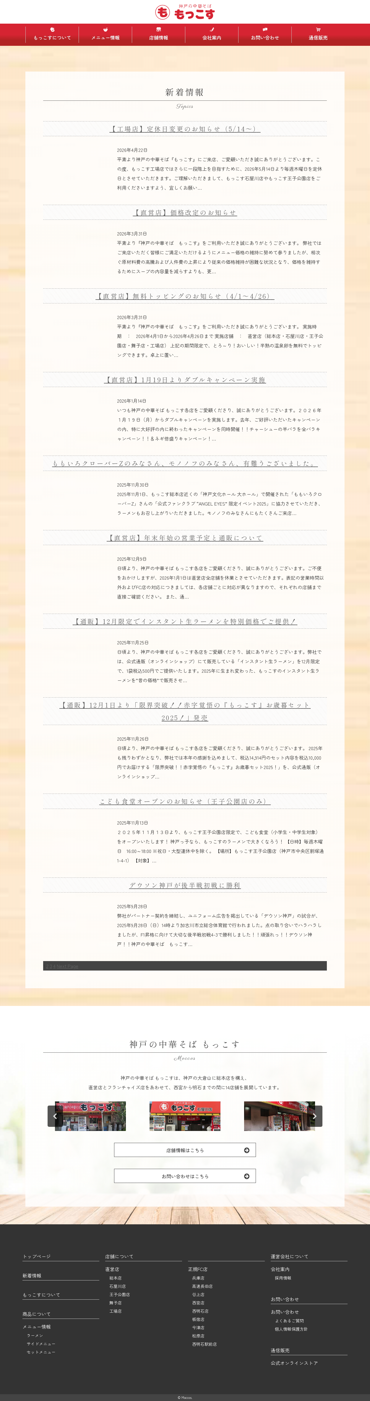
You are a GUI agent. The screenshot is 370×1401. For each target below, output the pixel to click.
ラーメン (35, 1335)
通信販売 (318, 34)
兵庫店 (198, 1278)
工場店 (115, 1311)
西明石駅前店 (204, 1344)
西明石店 (200, 1311)
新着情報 (31, 1275)
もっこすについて (52, 34)
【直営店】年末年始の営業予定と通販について (185, 537)
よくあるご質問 (289, 1321)
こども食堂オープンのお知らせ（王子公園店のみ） (185, 801)
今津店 (198, 1327)
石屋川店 (117, 1286)
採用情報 (283, 1278)
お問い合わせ (265, 34)
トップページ (36, 1256)
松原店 (198, 1336)
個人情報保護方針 (291, 1329)
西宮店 (198, 1303)
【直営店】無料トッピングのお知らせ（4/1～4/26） (184, 295)
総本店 (115, 1278)
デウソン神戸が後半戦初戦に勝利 (185, 885)
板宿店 (198, 1319)
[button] (90, 1116)
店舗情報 (158, 34)
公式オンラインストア (294, 1362)
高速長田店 (202, 1286)
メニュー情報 (105, 34)
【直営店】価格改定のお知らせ (185, 212)
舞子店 (115, 1303)
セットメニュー (41, 1352)
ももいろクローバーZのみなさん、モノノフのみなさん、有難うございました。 (185, 463)
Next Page (67, 965)
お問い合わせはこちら (209, 1176)
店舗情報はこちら (211, 1150)
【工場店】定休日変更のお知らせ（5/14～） (184, 128)
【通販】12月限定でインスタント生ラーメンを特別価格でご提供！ (185, 621)
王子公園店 (119, 1294)
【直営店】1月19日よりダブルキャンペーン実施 (185, 379)
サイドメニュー (41, 1344)
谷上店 (198, 1294)
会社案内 (211, 34)
